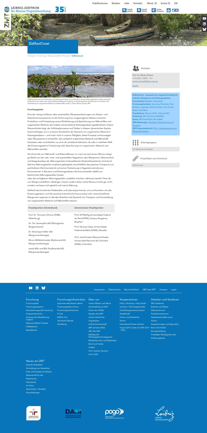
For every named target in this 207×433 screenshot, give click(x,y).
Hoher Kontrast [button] (160, 10)
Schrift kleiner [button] (144, 10)
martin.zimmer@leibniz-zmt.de (145, 81)
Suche (165, 3)
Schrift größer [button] (130, 10)
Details (135, 86)
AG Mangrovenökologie (143, 149)
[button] (176, 3)
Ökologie (152, 122)
